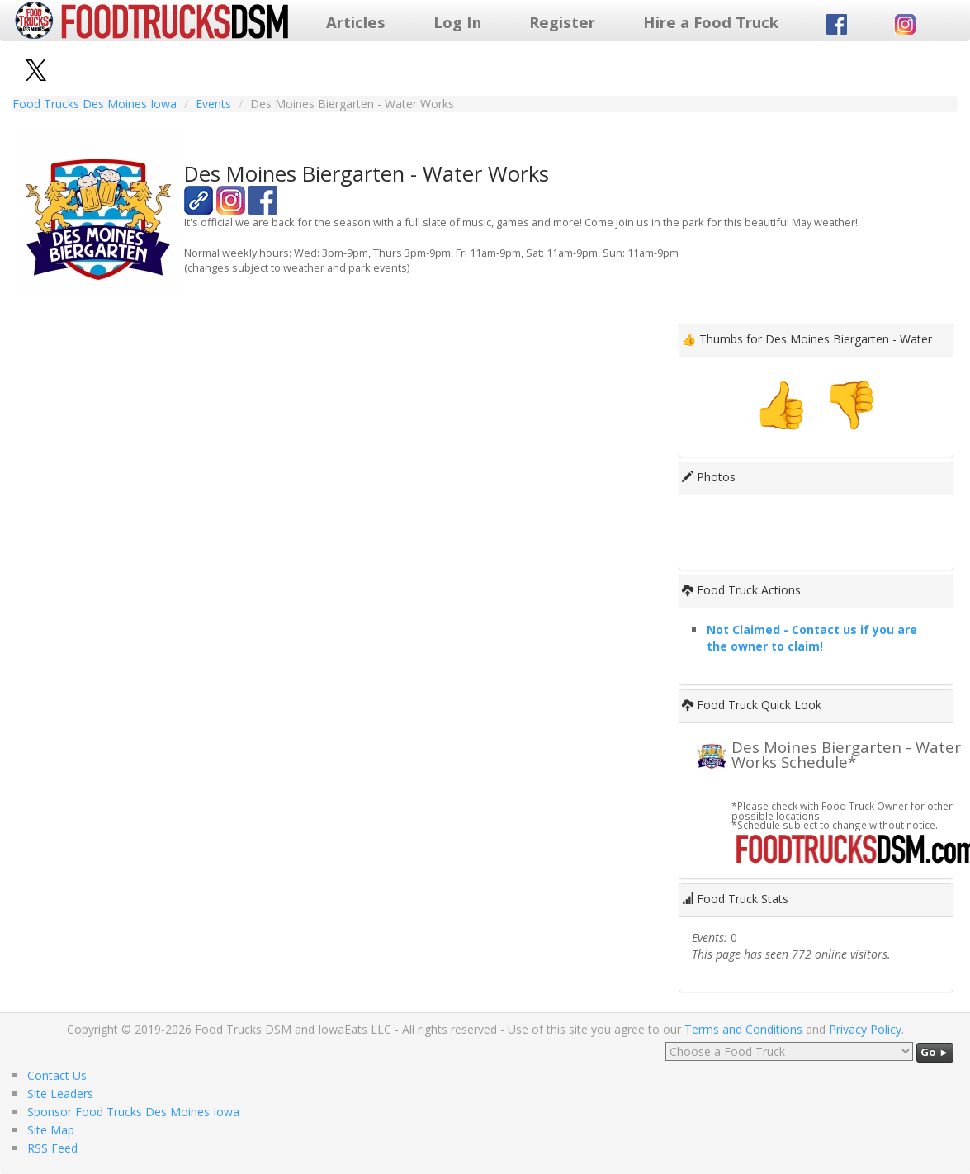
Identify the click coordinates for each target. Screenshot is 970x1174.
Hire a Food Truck (710, 22)
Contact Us (57, 1075)
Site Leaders (60, 1093)
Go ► (934, 1051)
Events (213, 103)
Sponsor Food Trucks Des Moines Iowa (133, 1112)
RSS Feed (52, 1148)
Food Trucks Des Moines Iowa (94, 103)
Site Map (50, 1130)
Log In (457, 22)
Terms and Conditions (743, 1029)
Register (562, 22)
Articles (356, 22)
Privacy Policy (865, 1029)
